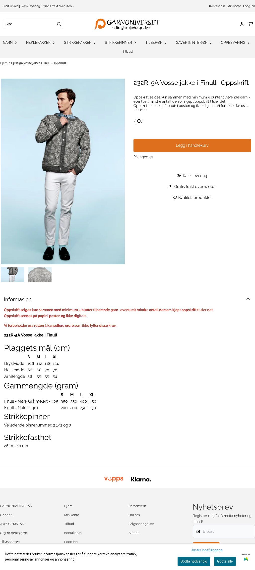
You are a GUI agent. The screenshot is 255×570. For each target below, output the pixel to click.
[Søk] (33, 24)
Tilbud (127, 51)
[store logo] (129, 24)
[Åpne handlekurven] (250, 24)
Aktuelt (133, 533)
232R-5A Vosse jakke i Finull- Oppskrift (38, 63)
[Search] (59, 24)
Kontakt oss (217, 6)
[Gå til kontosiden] (242, 24)
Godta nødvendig (194, 561)
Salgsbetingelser (141, 524)
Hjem (4, 63)
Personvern (137, 506)
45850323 (12, 542)
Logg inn (249, 6)
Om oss (134, 515)
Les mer (140, 110)
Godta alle (225, 561)
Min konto (234, 6)
